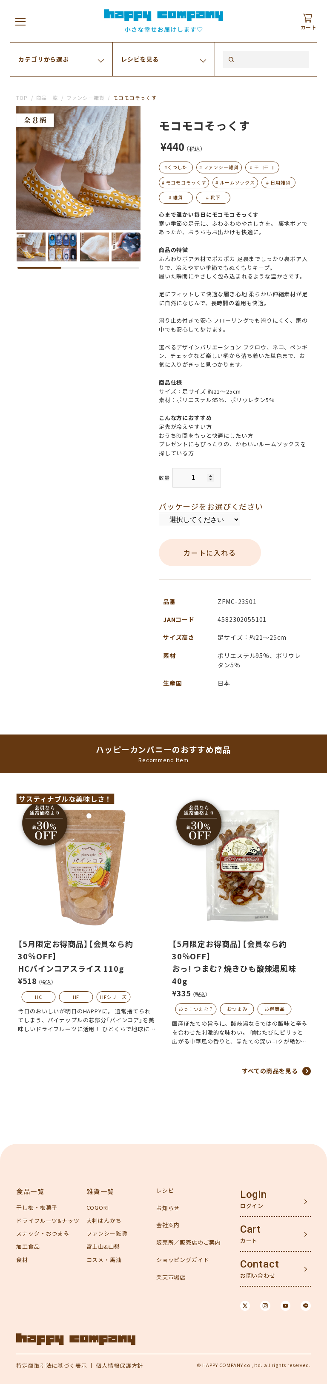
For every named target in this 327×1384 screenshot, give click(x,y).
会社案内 (168, 1225)
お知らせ (168, 1208)
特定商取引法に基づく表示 (51, 1365)
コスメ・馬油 (104, 1260)
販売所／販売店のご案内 (188, 1242)
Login (253, 1194)
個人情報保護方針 (119, 1365)
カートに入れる (210, 552)
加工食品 (28, 1246)
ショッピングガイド (182, 1260)
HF (76, 996)
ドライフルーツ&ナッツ (47, 1221)
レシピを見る (140, 59)
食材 (22, 1260)
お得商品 (274, 1008)
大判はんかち (104, 1221)
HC (38, 996)
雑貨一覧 (100, 1191)
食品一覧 (30, 1191)
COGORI (97, 1207)
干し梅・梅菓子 (36, 1207)
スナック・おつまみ (42, 1233)
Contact (259, 1264)
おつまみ (237, 1008)
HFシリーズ (113, 996)
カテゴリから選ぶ (43, 59)
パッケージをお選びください (211, 506)
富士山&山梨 (103, 1246)
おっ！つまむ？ (196, 1008)
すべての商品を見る (270, 1070)
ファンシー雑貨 (85, 97)
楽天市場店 (171, 1277)
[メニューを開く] (20, 21)
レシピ (165, 1190)
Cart (250, 1229)
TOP (22, 97)
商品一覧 (47, 97)
